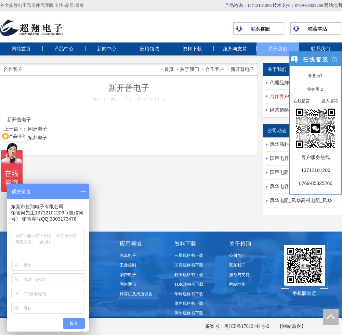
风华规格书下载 (188, 313)
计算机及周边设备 (136, 293)
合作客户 (214, 69)
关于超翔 (240, 244)
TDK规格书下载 (188, 284)
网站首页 (21, 48)
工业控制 (128, 265)
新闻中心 (106, 48)
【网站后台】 (291, 326)
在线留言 (301, 101)
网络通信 (128, 284)
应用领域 (149, 48)
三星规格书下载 (188, 255)
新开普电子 (242, 69)
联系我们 (320, 48)
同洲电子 (37, 129)
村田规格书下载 (188, 274)
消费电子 (128, 274)
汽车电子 (128, 255)
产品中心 (64, 48)
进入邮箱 (329, 101)
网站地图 (333, 5)
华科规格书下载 (188, 293)
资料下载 (192, 48)
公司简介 (237, 255)
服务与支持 (235, 48)
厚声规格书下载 (188, 303)
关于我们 (277, 48)
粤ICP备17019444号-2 (246, 326)
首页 (169, 69)
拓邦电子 (37, 137)
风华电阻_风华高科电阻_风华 (301, 200)
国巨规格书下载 (188, 265)
